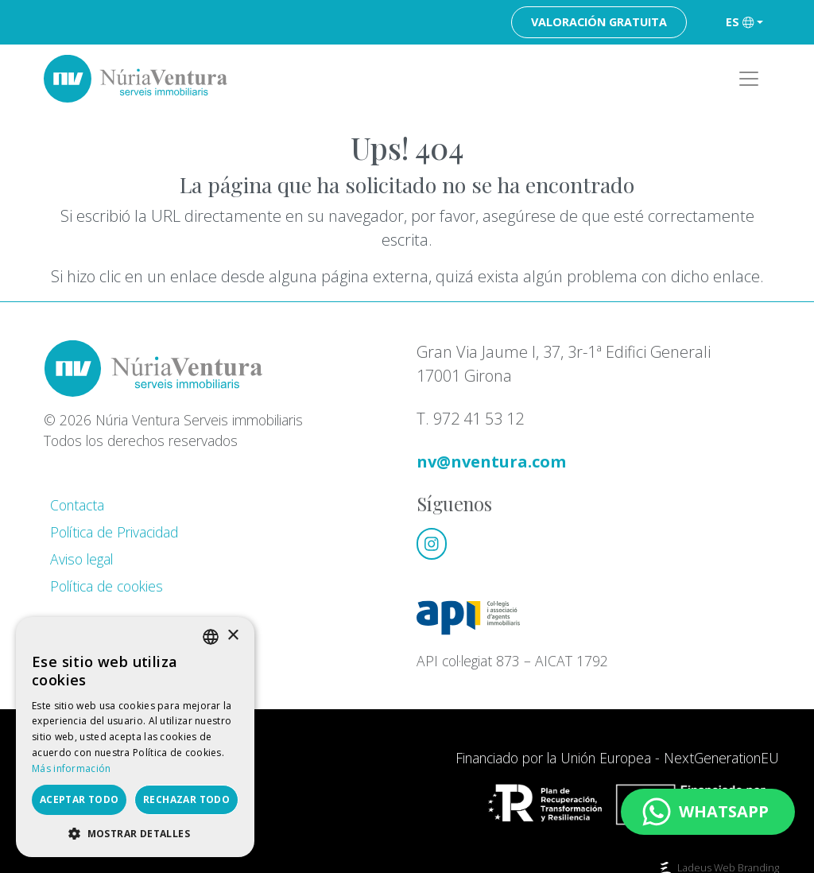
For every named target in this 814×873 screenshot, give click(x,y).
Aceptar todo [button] (79, 799)
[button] (135, 833)
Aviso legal (81, 558)
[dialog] (135, 737)
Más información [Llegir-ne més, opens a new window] (71, 768)
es (740, 21)
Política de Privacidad (114, 531)
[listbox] (211, 637)
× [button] (232, 636)
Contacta (77, 504)
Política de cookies (106, 586)
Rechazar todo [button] (186, 799)
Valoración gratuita (599, 21)
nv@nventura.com (491, 461)
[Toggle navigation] (748, 79)
